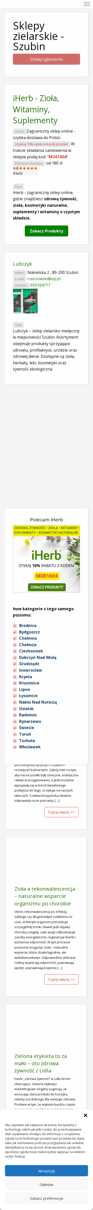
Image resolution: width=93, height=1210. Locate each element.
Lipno (24, 689)
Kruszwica (29, 683)
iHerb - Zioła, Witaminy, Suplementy (36, 109)
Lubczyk (22, 263)
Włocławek (30, 747)
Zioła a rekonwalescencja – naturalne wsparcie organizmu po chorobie (44, 896)
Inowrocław (30, 670)
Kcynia (25, 676)
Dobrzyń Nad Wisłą (38, 657)
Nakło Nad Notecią (38, 702)
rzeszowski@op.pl (44, 278)
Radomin (28, 715)
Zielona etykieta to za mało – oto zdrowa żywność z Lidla (40, 1063)
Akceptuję (46, 1170)
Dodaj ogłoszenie (47, 59)
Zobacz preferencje (46, 1198)
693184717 (40, 285)
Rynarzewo (30, 721)
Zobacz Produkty (46, 231)
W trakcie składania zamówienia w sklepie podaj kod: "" (44, 150)
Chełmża (27, 644)
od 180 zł (54, 163)
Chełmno (28, 638)
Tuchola (27, 740)
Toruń (25, 734)
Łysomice (28, 695)
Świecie (26, 727)
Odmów (46, 1184)
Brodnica (27, 625)
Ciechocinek (31, 651)
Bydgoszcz (29, 632)
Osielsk (26, 708)
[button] (85, 1115)
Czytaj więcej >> (61, 812)
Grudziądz (29, 663)
